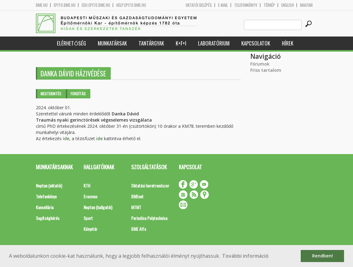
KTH (87, 185)
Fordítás (78, 93)
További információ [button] (245, 255)
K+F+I (181, 43)
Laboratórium (214, 43)
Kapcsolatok (255, 43)
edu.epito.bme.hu (96, 5)
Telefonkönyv (245, 5)
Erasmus (90, 196)
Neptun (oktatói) (49, 185)
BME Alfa (138, 229)
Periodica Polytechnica (149, 218)
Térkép (269, 5)
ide (66, 138)
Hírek (287, 43)
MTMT (136, 207)
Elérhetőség (71, 43)
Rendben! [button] (322, 256)
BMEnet (137, 196)
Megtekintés (51, 93)
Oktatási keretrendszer (150, 185)
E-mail (223, 5)
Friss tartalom (265, 70)
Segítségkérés (47, 218)
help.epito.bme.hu (131, 5)
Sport (88, 218)
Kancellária (45, 207)
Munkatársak (112, 43)
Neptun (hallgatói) (98, 207)
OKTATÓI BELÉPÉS (199, 5)
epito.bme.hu (64, 5)
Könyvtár (90, 229)
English (287, 5)
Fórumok (259, 64)
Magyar (306, 5)
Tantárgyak (151, 43)
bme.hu (42, 5)
